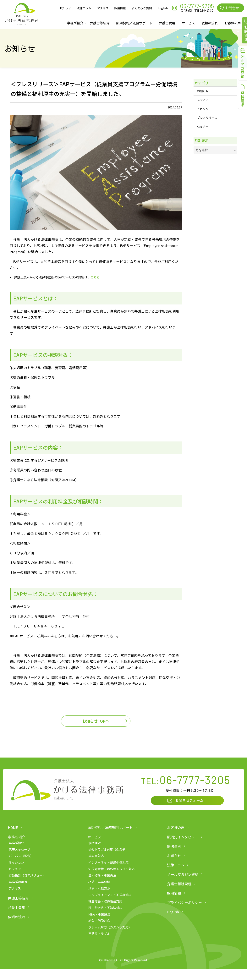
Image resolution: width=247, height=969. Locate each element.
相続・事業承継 (99, 881)
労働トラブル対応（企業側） (108, 849)
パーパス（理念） (21, 855)
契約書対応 (96, 855)
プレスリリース (207, 118)
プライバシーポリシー (184, 902)
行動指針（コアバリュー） (27, 875)
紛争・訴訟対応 (99, 920)
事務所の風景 (18, 881)
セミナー (203, 126)
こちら (95, 277)
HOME (13, 827)
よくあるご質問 (142, 8)
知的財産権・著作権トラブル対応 (111, 869)
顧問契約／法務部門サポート (110, 827)
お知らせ (65, 8)
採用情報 (120, 8)
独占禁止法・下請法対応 (105, 907)
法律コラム (84, 8)
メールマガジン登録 (182, 874)
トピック (203, 109)
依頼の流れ (209, 22)
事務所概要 (16, 842)
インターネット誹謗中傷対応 (108, 862)
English (163, 8)
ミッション (16, 862)
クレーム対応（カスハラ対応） (110, 927)
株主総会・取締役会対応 (105, 901)
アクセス (102, 8)
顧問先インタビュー (182, 836)
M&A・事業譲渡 (99, 914)
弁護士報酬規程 (179, 883)
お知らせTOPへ (95, 721)
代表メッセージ (19, 849)
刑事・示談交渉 (99, 888)
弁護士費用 (167, 22)
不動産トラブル (99, 933)
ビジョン (15, 869)
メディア (202, 100)
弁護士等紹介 (100, 22)
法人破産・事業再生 (102, 875)
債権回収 (94, 842)
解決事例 (174, 846)
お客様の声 (175, 827)
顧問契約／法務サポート (134, 22)
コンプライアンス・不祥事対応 (109, 894)
